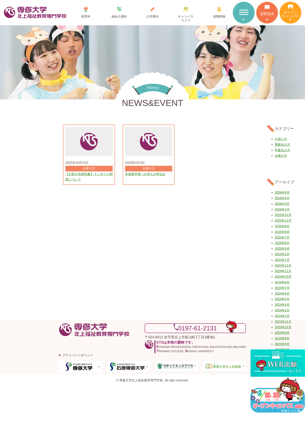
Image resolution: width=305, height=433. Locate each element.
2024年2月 (282, 310)
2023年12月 (283, 321)
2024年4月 (282, 304)
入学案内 (152, 11)
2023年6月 (282, 344)
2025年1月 (282, 260)
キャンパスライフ (185, 13)
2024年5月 (282, 299)
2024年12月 (283, 265)
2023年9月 (282, 332)
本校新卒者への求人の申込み (145, 174)
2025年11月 (283, 220)
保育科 (86, 11)
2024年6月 (282, 293)
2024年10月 (283, 276)
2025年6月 (282, 243)
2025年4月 (282, 248)
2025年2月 (282, 254)
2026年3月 (282, 203)
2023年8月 (282, 338)
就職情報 (219, 11)
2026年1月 (282, 209)
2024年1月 (282, 316)
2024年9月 (282, 282)
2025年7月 (282, 237)
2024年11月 (283, 271)
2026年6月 (282, 192)
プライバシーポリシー (77, 355)
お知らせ (281, 139)
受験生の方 (282, 144)
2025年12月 (283, 215)
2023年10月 (283, 327)
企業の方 (281, 155)
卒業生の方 (282, 150)
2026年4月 (282, 198)
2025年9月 (282, 226)
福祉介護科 (119, 11)
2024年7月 (282, 288)
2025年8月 (282, 232)
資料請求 (267, 9)
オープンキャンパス (290, 10)
